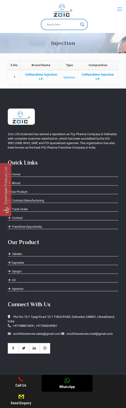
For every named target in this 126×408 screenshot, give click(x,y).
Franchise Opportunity (25, 226)
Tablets (15, 254)
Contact (15, 218)
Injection (69, 77)
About (14, 183)
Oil (12, 280)
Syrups (14, 271)
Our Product (17, 192)
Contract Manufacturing (26, 200)
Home (14, 174)
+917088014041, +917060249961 (35, 325)
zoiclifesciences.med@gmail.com (89, 333)
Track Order (18, 209)
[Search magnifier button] (82, 24)
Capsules (16, 262)
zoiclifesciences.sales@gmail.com (37, 333)
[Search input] (62, 24)
